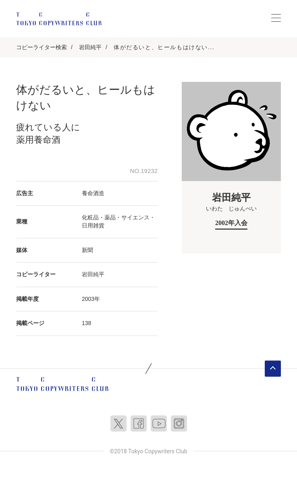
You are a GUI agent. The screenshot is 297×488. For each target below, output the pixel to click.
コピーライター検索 (41, 47)
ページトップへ (273, 369)
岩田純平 (90, 47)
